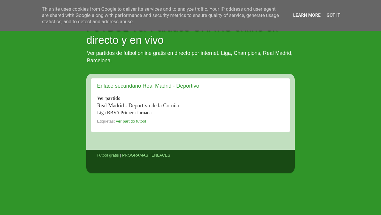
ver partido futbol (131, 121)
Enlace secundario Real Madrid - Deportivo (148, 86)
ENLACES (161, 155)
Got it (333, 15)
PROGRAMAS (135, 155)
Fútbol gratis (108, 155)
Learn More (307, 15)
